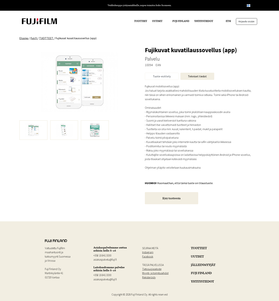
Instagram (147, 252)
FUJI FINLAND (180, 21)
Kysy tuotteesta (171, 198)
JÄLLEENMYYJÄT (203, 265)
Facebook (147, 256)
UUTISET (157, 21)
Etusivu (23, 38)
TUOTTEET (140, 21)
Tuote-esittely (162, 76)
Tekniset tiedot (197, 76)
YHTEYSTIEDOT (203, 21)
